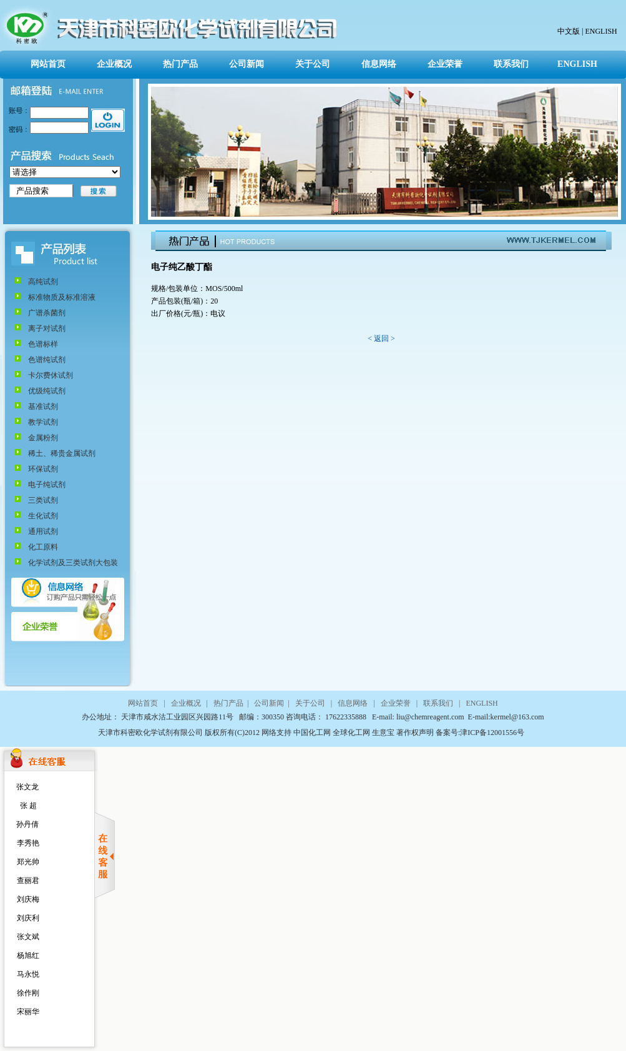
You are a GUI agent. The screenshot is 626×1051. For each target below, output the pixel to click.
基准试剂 (43, 406)
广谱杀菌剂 (47, 312)
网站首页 (48, 64)
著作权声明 (415, 732)
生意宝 (383, 732)
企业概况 (114, 64)
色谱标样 (43, 344)
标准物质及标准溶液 (61, 297)
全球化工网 (350, 732)
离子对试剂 (47, 328)
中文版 (568, 31)
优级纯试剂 (47, 391)
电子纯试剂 (47, 484)
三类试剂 (43, 500)
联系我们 (511, 64)
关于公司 (312, 64)
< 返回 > (381, 338)
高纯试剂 (43, 281)
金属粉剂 (43, 437)
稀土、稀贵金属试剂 (61, 453)
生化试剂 (43, 515)
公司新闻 (246, 64)
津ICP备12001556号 (492, 732)
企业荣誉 (445, 64)
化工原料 (43, 547)
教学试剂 (43, 422)
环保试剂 (43, 469)
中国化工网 (312, 732)
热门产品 (180, 64)
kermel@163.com (517, 717)
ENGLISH (600, 31)
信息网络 (378, 64)
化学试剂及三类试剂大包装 (73, 562)
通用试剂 (43, 531)
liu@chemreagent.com (431, 717)
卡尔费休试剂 (50, 375)
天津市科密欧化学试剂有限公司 (151, 732)
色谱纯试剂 (47, 359)
